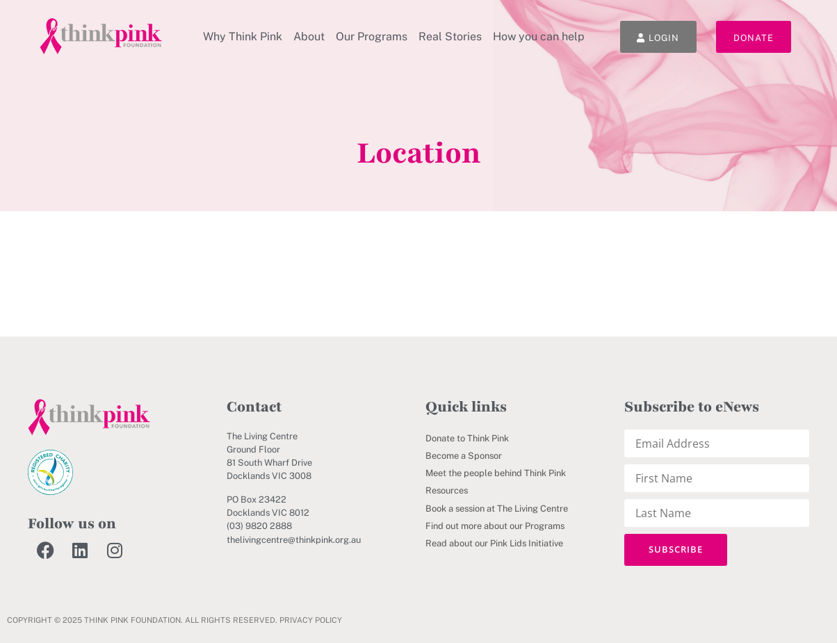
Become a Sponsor (463, 455)
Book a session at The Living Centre (496, 508)
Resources (446, 490)
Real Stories (450, 36)
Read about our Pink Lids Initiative (494, 543)
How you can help (539, 36)
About (309, 36)
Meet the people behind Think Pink (495, 473)
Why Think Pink (242, 36)
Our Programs (371, 36)
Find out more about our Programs (494, 526)
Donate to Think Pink (467, 438)
